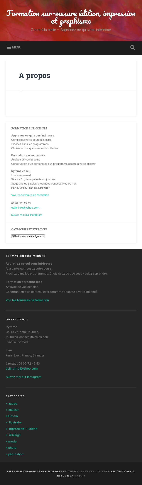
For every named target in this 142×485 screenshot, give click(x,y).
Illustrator (15, 422)
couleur (13, 410)
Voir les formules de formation (30, 195)
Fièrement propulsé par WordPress (36, 471)
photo (12, 447)
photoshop (15, 454)
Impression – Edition (22, 429)
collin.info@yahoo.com (25, 207)
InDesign (14, 435)
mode (12, 441)
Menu (16, 47)
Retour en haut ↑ (71, 475)
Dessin (13, 416)
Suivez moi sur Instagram (26, 215)
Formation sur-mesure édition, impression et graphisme (71, 16)
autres (12, 403)
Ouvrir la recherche (132, 47)
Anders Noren (122, 471)
